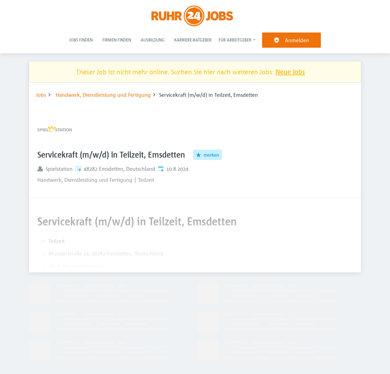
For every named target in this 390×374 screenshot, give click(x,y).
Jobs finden (81, 40)
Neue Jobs (290, 71)
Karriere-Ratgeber (193, 40)
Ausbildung (153, 40)
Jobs (41, 94)
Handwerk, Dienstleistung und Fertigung (103, 94)
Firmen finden (116, 40)
